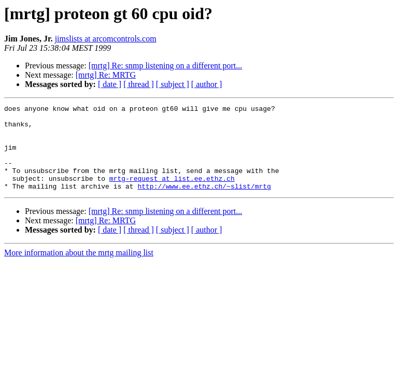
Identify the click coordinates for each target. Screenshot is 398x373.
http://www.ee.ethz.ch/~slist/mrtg (204, 203)
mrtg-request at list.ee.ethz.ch (172, 193)
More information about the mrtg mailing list (78, 269)
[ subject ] (172, 84)
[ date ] (109, 84)
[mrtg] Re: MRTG (106, 74)
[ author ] (206, 84)
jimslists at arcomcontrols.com (106, 38)
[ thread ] (138, 84)
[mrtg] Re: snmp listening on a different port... (166, 65)
